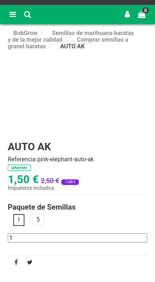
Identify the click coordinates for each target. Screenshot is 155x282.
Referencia (22, 159)
